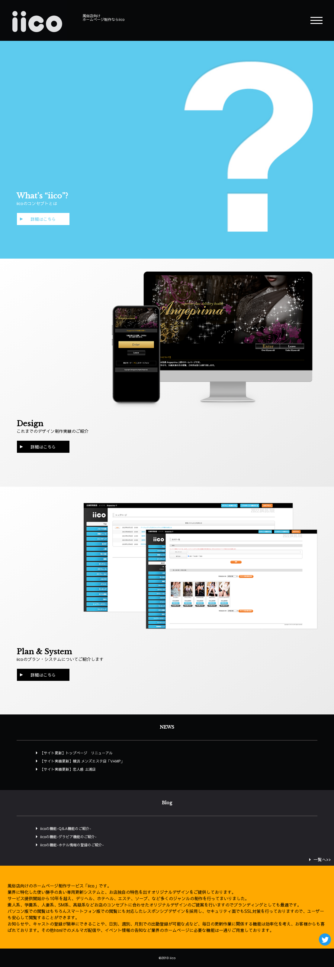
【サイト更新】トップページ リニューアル (76, 752)
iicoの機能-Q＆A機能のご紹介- (65, 828)
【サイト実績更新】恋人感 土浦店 (68, 769)
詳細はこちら (43, 219)
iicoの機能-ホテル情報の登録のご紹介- (72, 844)
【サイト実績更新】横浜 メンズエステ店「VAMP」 (82, 761)
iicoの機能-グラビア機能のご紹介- (68, 836)
